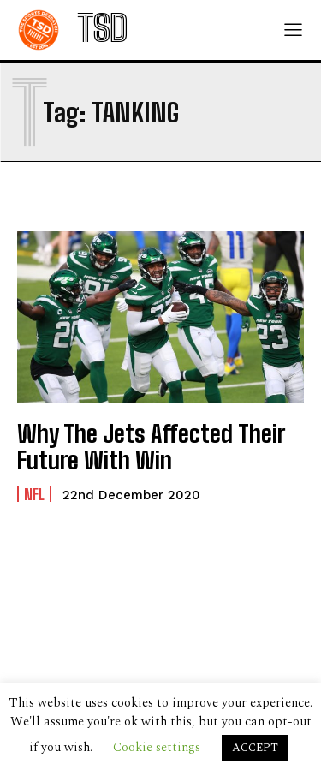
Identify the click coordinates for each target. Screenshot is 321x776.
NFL (34, 494)
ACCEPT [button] (255, 747)
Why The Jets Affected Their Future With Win (151, 447)
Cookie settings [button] (156, 747)
